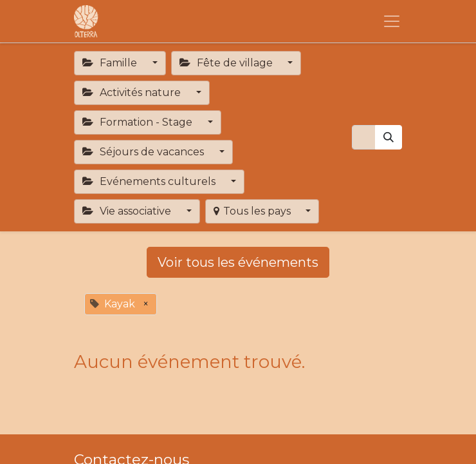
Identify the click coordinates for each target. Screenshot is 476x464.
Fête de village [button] (227, 63)
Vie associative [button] (128, 211)
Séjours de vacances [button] (144, 152)
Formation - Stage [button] (138, 122)
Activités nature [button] (132, 92)
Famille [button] (111, 63)
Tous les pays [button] (253, 211)
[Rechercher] (388, 137)
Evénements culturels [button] (150, 181)
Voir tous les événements (238, 262)
